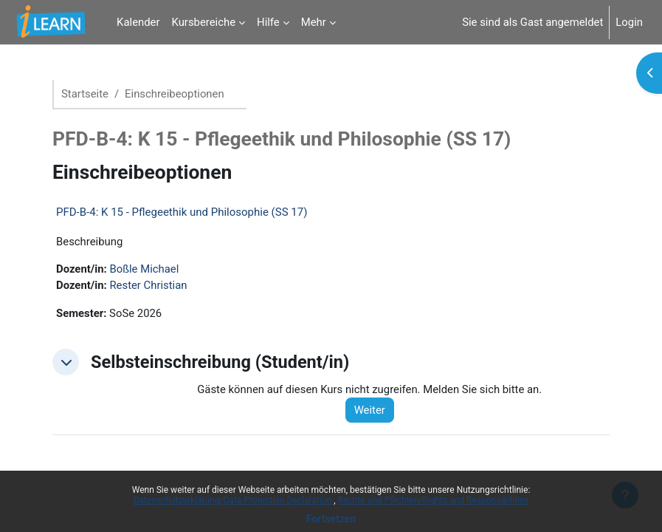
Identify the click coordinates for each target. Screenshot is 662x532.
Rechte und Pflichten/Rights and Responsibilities (433, 500)
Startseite (84, 93)
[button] (65, 362)
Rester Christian (148, 285)
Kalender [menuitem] (138, 22)
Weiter (369, 410)
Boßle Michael (144, 269)
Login (629, 22)
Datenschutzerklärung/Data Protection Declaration (234, 500)
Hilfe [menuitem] (268, 22)
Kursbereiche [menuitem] (204, 22)
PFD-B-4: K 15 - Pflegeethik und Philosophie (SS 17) (181, 212)
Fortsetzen (331, 519)
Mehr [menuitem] (313, 22)
